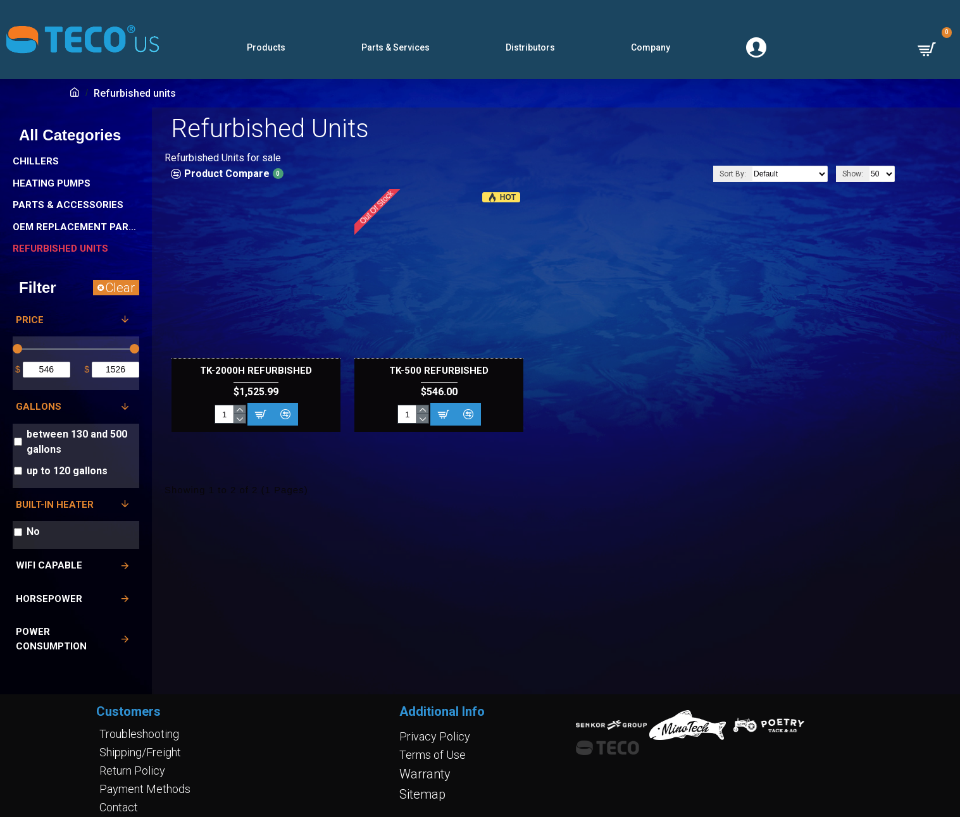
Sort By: (733, 173)
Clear (120, 287)
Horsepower (49, 599)
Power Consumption (51, 639)
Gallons (38, 406)
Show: (852, 173)
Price (30, 320)
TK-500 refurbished (439, 370)
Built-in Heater (55, 504)
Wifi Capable (49, 565)
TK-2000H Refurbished (256, 370)
